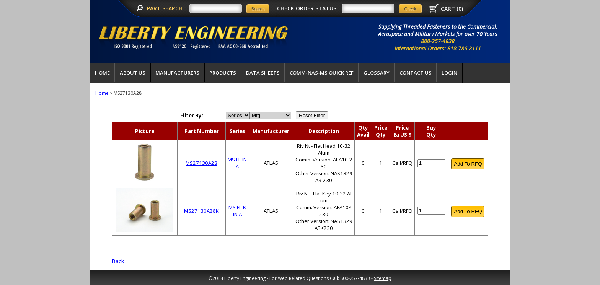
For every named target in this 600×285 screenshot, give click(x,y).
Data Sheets (263, 72)
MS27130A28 (201, 163)
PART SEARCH (165, 8)
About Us (132, 72)
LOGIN (449, 72)
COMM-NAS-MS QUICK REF (322, 72)
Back (118, 261)
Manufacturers (177, 72)
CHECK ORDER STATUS (306, 8)
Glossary (377, 72)
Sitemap (382, 278)
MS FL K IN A (237, 211)
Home (102, 72)
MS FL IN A (237, 163)
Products (222, 72)
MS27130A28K (201, 210)
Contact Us (415, 72)
